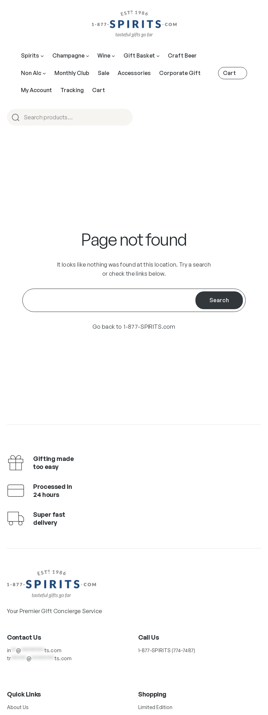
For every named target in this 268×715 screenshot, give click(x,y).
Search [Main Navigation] (124, 118)
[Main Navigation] (42, 56)
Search (219, 300)
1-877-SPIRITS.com (149, 326)
